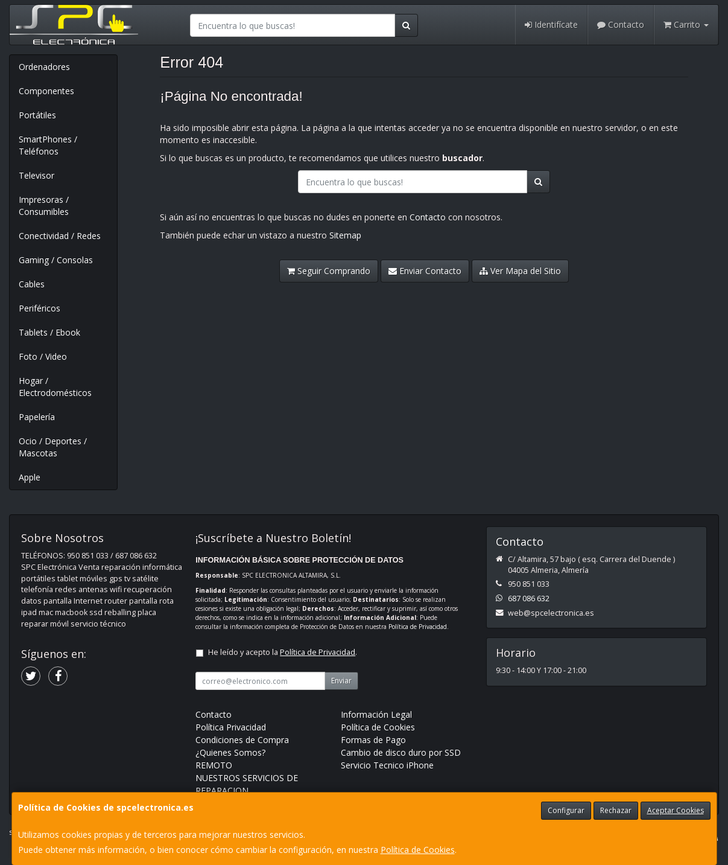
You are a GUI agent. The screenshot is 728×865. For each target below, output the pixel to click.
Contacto (620, 24)
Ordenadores (44, 66)
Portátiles (37, 115)
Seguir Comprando (328, 270)
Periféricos (39, 308)
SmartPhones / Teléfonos (48, 145)
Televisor (36, 175)
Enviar (341, 680)
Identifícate (551, 24)
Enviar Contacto (424, 270)
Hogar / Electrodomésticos (55, 386)
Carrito (686, 24)
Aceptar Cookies (675, 810)
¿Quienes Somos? (230, 752)
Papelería (37, 417)
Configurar (566, 810)
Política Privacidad (230, 727)
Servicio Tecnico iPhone (387, 765)
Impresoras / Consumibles (44, 205)
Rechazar (615, 810)
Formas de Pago (373, 739)
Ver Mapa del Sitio (520, 270)
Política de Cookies (418, 849)
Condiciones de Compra (242, 739)
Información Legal (376, 714)
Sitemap (345, 235)
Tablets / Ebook (49, 332)
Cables (32, 284)
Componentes (46, 91)
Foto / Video (43, 356)
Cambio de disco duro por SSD (401, 752)
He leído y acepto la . (282, 652)
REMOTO (213, 765)
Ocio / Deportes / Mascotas (53, 447)
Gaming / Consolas (56, 260)
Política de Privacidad (417, 626)
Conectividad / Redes (60, 235)
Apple (29, 477)
